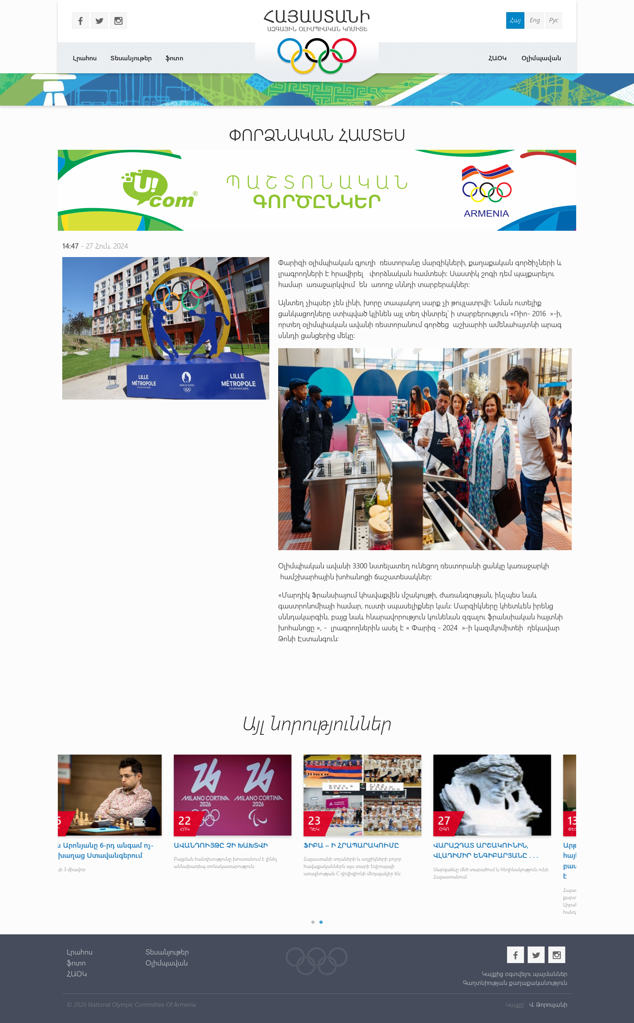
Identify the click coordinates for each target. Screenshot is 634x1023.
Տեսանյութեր (131, 57)
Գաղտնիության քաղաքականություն (515, 982)
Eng (535, 19)
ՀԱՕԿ (497, 57)
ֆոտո (174, 57)
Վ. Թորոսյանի (547, 1004)
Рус (553, 19)
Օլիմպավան (541, 57)
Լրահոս (85, 57)
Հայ (515, 19)
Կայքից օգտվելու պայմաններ (524, 974)
